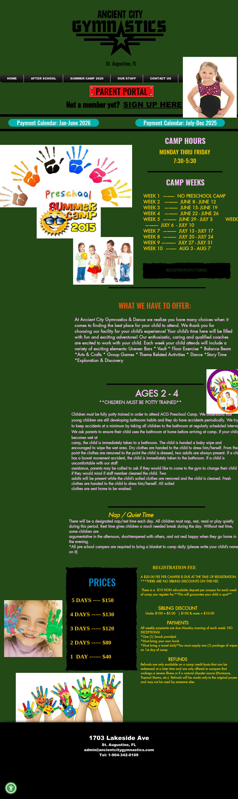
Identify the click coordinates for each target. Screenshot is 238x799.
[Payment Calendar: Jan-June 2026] (53, 123)
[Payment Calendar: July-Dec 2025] (180, 123)
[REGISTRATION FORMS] (186, 270)
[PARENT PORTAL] (121, 91)
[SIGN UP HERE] (153, 104)
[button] (11, 788)
